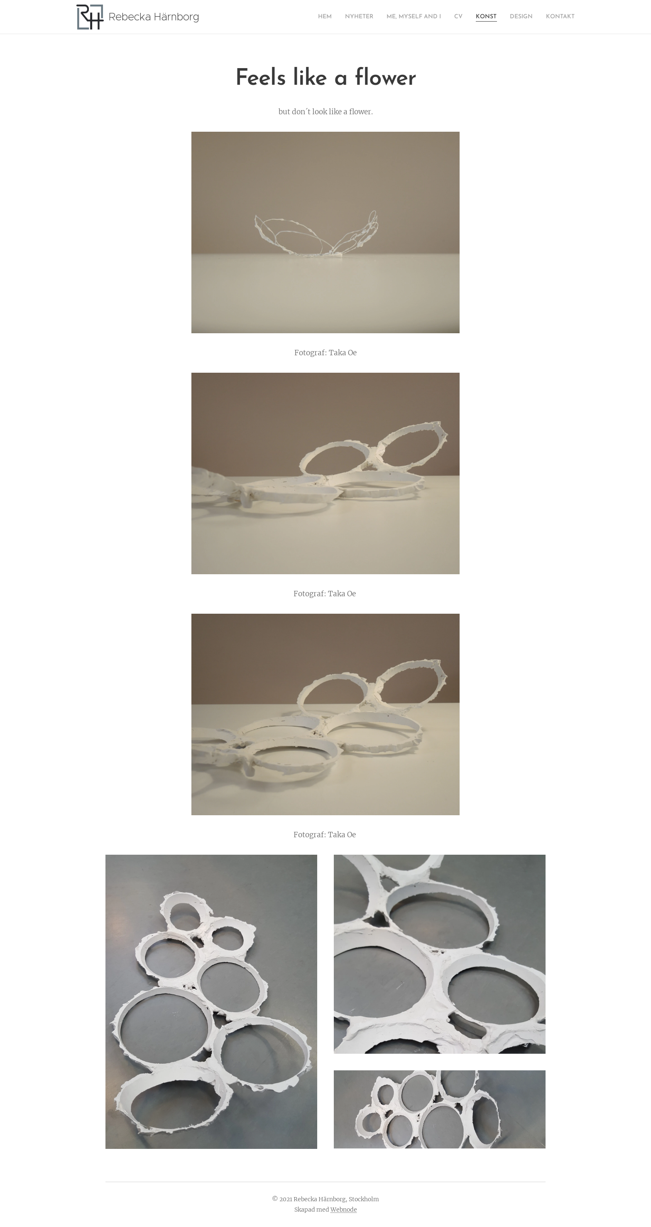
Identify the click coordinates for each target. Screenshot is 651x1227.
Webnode (343, 1209)
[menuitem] (299, 17)
